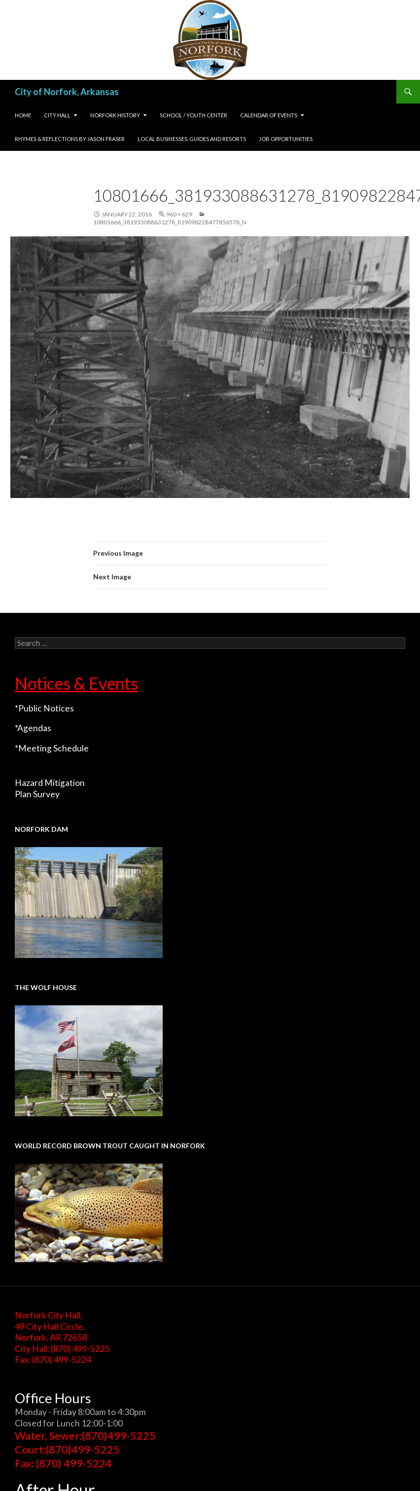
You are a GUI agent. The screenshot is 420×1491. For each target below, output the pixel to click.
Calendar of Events (268, 115)
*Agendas (33, 728)
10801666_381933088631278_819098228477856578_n (169, 222)
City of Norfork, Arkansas (67, 91)
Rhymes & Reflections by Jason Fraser (70, 139)
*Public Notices (44, 708)
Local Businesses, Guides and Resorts (192, 139)
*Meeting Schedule (52, 748)
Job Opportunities (286, 139)
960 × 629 (179, 214)
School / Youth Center (193, 115)
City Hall (57, 115)
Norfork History (115, 115)
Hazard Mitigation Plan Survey (50, 788)
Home (23, 115)
